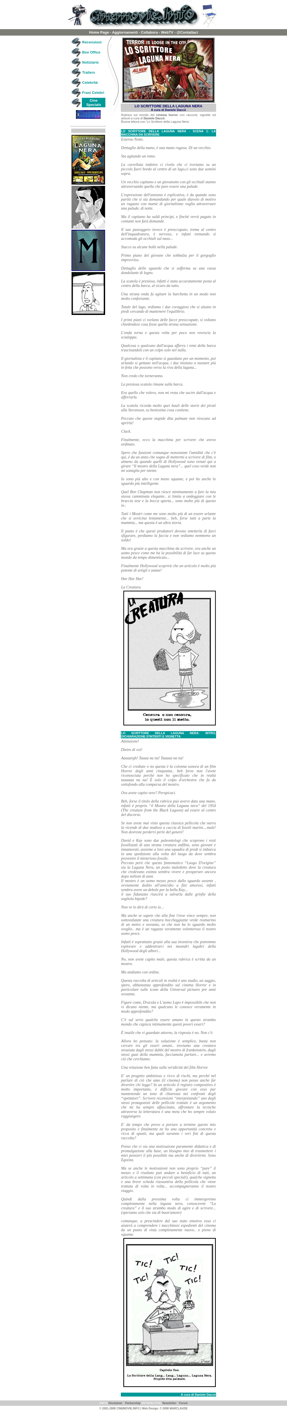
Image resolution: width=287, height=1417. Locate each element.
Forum (183, 1403)
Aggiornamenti (125, 32)
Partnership (133, 1403)
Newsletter (169, 1403)
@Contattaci (187, 32)
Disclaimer (115, 1403)
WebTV (167, 32)
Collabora (149, 32)
